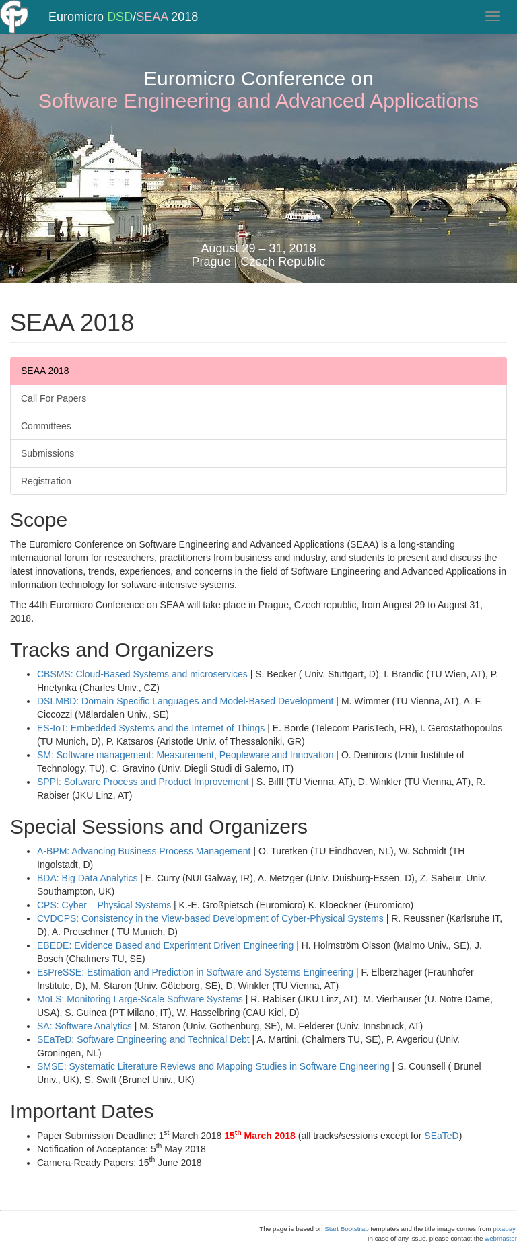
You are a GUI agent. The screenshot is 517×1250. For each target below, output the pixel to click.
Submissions (47, 453)
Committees (46, 425)
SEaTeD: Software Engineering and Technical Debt (143, 1039)
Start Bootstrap (346, 1229)
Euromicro (76, 30)
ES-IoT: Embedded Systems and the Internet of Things (151, 728)
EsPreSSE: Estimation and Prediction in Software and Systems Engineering (195, 972)
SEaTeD (441, 1135)
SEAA (152, 30)
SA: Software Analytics (84, 1026)
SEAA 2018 (45, 370)
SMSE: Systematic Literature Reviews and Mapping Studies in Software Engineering (213, 1066)
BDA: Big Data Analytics (87, 878)
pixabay (504, 1229)
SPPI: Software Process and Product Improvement (142, 781)
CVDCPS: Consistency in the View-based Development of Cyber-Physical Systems (210, 918)
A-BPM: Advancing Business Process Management (144, 851)
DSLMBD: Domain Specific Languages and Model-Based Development (185, 701)
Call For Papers (53, 398)
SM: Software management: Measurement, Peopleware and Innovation (185, 754)
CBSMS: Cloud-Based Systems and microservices (142, 674)
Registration (46, 481)
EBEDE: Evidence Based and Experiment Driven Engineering (165, 945)
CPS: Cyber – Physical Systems (104, 904)
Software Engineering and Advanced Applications (258, 100)
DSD (120, 30)
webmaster (501, 1238)
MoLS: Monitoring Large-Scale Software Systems (140, 999)
